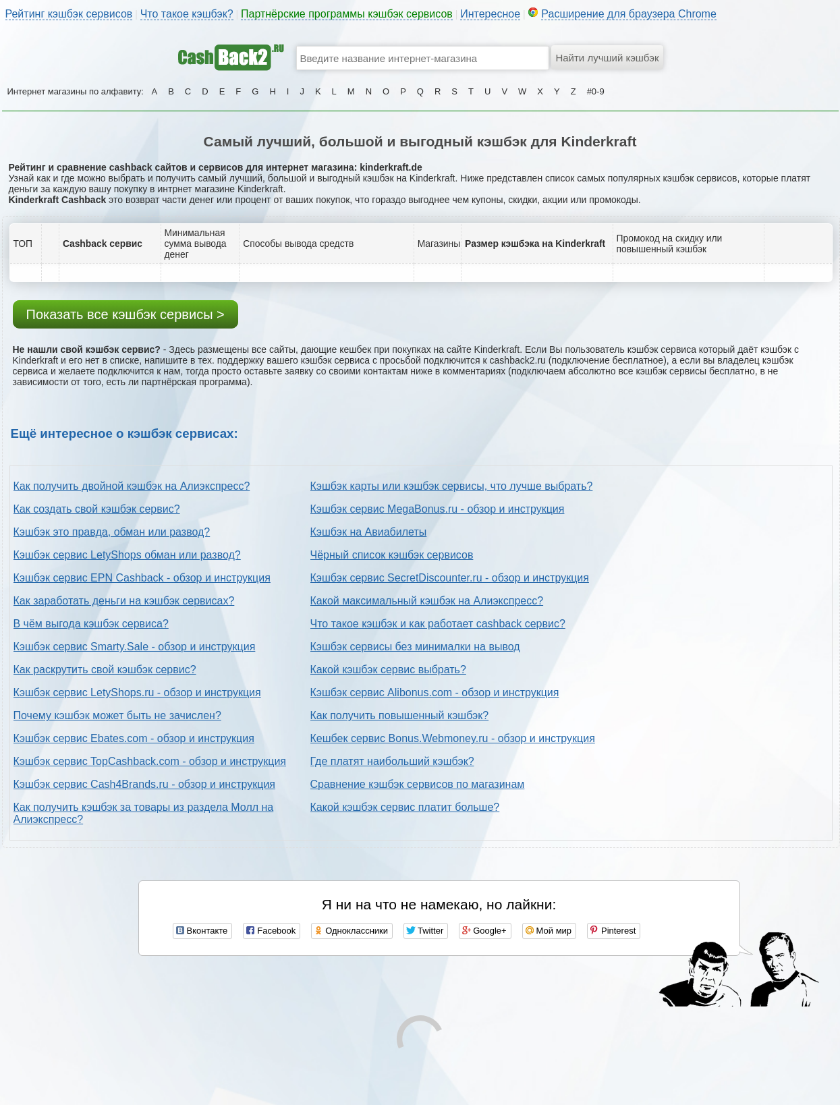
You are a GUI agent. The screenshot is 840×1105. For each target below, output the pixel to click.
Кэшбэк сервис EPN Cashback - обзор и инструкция (142, 578)
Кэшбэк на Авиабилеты (368, 532)
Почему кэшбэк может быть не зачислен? (117, 715)
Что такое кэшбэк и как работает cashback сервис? (437, 623)
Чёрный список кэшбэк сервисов (392, 555)
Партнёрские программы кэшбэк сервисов (347, 14)
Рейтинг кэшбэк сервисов (69, 14)
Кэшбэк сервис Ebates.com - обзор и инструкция (133, 738)
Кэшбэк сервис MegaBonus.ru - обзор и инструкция (437, 509)
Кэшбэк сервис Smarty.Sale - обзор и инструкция (134, 646)
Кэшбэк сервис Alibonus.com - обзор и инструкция (434, 692)
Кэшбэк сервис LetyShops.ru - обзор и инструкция (137, 692)
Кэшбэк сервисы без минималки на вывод (415, 646)
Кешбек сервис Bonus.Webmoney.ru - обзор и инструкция (452, 738)
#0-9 (596, 91)
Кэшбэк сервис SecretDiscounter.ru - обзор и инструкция (449, 578)
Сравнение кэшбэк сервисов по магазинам (417, 784)
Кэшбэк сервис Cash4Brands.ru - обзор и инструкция (144, 784)
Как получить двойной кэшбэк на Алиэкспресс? (131, 486)
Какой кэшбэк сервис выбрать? (388, 669)
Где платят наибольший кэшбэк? (392, 761)
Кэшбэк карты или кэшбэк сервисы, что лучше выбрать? (451, 486)
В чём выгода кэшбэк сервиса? (91, 623)
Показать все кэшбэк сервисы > (125, 314)
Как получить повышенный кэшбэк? (399, 715)
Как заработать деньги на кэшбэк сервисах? (124, 600)
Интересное (490, 14)
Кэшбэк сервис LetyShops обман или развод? (127, 555)
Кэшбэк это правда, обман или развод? (112, 532)
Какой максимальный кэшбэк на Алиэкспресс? (427, 600)
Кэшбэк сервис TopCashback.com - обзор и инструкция (150, 761)
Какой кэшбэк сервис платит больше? (405, 807)
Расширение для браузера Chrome (629, 14)
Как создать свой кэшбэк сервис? (96, 509)
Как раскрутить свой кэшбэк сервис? (104, 669)
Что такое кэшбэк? (186, 14)
